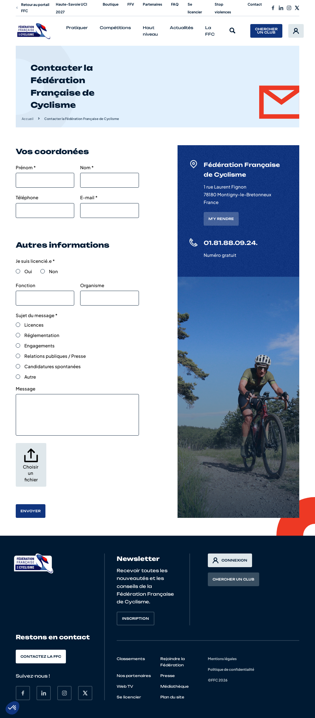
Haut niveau (150, 31)
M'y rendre (221, 219)
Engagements (39, 345)
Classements (131, 659)
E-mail (88, 197)
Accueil (28, 119)
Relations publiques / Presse (55, 356)
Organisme (92, 285)
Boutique (110, 4)
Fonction (25, 285)
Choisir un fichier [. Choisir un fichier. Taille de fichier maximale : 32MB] (31, 473)
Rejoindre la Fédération (172, 662)
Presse (167, 675)
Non (53, 271)
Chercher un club (266, 30)
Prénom (26, 167)
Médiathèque (174, 686)
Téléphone (27, 197)
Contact (255, 4)
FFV (130, 4)
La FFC (210, 31)
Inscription (135, 618)
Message (25, 388)
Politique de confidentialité (231, 669)
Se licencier (129, 697)
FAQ (175, 4)
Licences (34, 324)
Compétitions (115, 27)
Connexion (230, 560)
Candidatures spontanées (52, 366)
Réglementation (41, 335)
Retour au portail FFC (32, 7)
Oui (28, 271)
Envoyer (30, 511)
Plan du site (172, 697)
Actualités (181, 27)
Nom (87, 167)
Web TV (125, 686)
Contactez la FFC (40, 656)
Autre (30, 376)
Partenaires (152, 4)
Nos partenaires (134, 675)
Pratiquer (77, 27)
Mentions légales (222, 659)
